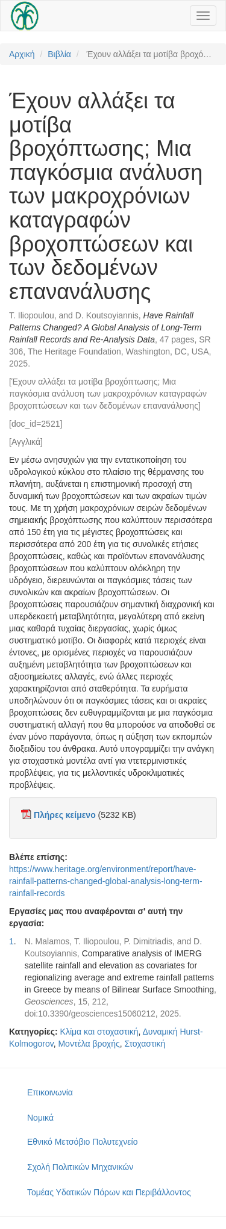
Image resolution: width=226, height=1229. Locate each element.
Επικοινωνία (50, 1092)
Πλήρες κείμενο (65, 815)
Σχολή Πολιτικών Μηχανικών (80, 1167)
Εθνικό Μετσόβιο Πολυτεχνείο (82, 1142)
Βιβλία (59, 54)
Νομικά (40, 1117)
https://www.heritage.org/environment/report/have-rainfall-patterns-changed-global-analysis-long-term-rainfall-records (105, 881)
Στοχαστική (145, 1043)
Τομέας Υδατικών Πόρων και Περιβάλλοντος (109, 1192)
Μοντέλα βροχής (88, 1043)
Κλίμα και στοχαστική (99, 1031)
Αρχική (22, 54)
